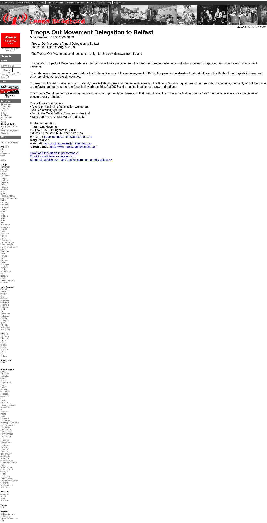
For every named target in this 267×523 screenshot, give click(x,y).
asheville (4, 376)
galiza (3, 200)
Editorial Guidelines (56, 2)
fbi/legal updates (7, 514)
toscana (4, 276)
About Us (90, 2)
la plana (4, 216)
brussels (4, 185)
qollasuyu (4, 316)
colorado (4, 394)
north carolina (6, 434)
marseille (4, 233)
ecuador (4, 307)
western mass (6, 485)
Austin (3, 380)
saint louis (5, 456)
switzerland (5, 271)
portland (4, 447)
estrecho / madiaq (8, 198)
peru (2, 311)
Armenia (4, 494)
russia (3, 262)
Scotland (4, 133)
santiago (4, 320)
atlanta (3, 378)
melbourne (5, 349)
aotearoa (4, 336)
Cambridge (5, 106)
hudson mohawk (7, 405)
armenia (4, 169)
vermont (4, 483)
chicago (4, 389)
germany (4, 202)
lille (1, 222)
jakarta (3, 345)
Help (109, 2)
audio (13, 74)
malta (2, 231)
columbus (4, 396)
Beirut (3, 496)
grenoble (4, 205)
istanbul (4, 211)
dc (1, 398)
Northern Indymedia (9, 131)
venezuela (5, 329)
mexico (3, 309)
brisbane (4, 338)
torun (2, 274)
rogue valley (5, 454)
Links (3, 81)
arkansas (4, 374)
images (3, 74)
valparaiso (5, 327)
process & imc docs (9, 518)
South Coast (6, 117)
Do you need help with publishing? (10, 49)
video (2, 77)
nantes (3, 236)
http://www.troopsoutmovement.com (73, 146)
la (1, 409)
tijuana (3, 322)
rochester (4, 452)
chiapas (4, 294)
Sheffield (4, 115)
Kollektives (6, 101)
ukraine (3, 278)
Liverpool (4, 108)
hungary (4, 207)
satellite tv (5, 153)
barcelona (4, 176)
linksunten (5, 225)
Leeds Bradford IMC (25, 2)
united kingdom (7, 280)
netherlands (5, 240)
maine (3, 414)
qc (1, 354)
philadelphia (5, 443)
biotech (3, 507)
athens (3, 171)
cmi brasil (4, 300)
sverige (3, 269)
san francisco (6, 460)
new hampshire (7, 425)
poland (3, 254)
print (2, 149)
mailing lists (5, 516)
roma (2, 258)
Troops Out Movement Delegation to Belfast (91, 32)
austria (3, 173)
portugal (4, 256)
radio (2, 151)
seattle (3, 474)
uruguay (4, 325)
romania (4, 260)
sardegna (4, 265)
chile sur (4, 298)
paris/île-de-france (8, 247)
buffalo (3, 387)
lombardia (4, 227)
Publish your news (10, 40)
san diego (4, 458)
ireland (3, 209)
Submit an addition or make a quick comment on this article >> (71, 159)
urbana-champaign (9, 480)
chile (2, 296)
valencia (4, 282)
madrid (3, 229)
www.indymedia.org (9, 142)
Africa (3, 160)
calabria (4, 189)
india (2, 363)
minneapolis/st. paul (9, 423)
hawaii (3, 400)
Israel (2, 498)
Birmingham (5, 104)
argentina (4, 289)
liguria (3, 220)
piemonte (4, 251)
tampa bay (5, 476)
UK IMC (40, 2)
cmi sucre (4, 302)
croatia (3, 191)
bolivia (3, 291)
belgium (4, 180)
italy (2, 213)
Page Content (7, 2)
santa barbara (6, 467)
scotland (4, 267)
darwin (3, 342)
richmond (4, 449)
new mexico (5, 429)
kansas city (5, 407)
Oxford (3, 113)
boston (3, 385)
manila (3, 347)
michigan (4, 418)
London (3, 111)
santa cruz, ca (6, 469)
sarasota (4, 472)
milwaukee (5, 420)
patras (3, 249)
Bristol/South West (8, 126)
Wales (3, 119)
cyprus (3, 193)
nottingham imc (7, 245)
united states (6, 478)
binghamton (5, 383)
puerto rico (5, 314)
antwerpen (5, 167)
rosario (3, 318)
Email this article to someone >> (51, 156)
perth (2, 351)
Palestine (4, 500)
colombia (4, 305)
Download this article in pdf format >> (54, 153)
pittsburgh (4, 445)
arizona (3, 371)
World (3, 122)
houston (4, 403)
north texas (5, 436)
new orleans (5, 431)
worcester (4, 487)
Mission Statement (75, 2)
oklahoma (4, 440)
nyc (2, 438)
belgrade (4, 182)
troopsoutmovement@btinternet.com (68, 136)
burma (3, 340)
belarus (3, 178)
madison (4, 411)
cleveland (4, 391)
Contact (101, 2)
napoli (3, 238)
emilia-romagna (7, 196)
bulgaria (4, 187)
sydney (3, 356)
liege (2, 218)
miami (3, 416)
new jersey (5, 427)
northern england (8, 242)
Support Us (119, 2)
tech (2, 520)
